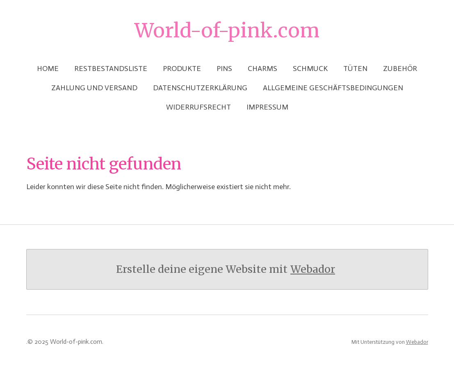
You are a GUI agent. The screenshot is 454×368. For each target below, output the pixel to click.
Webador (312, 269)
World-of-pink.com (227, 30)
